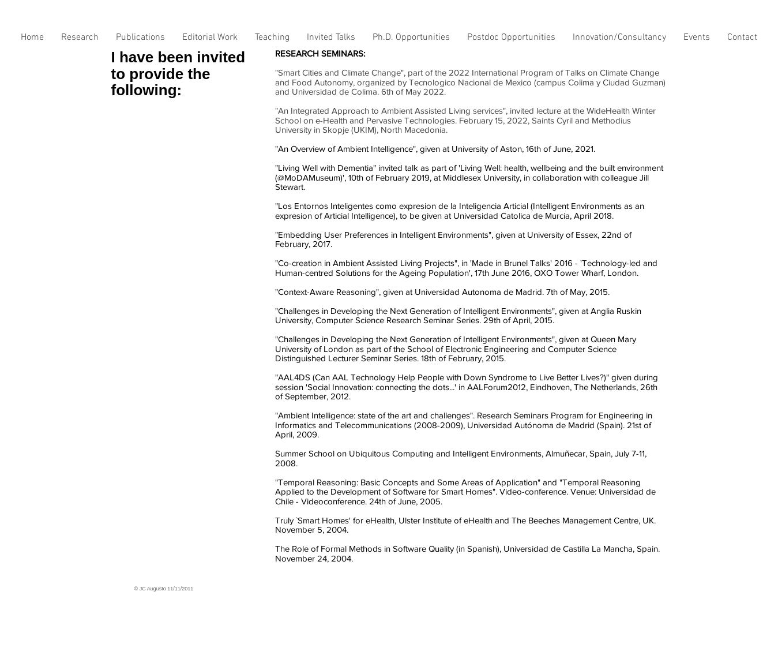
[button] (79, 41)
